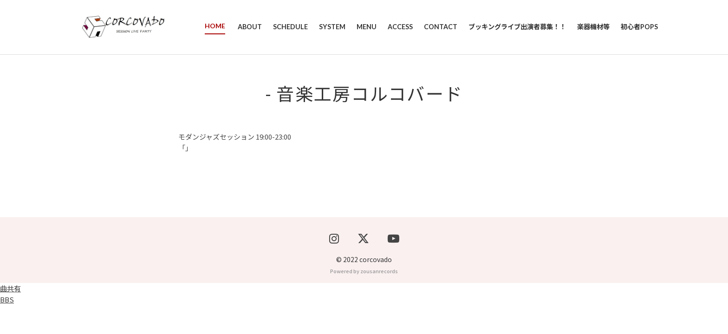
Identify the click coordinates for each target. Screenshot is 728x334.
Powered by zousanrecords (364, 299)
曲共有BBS (10, 322)
